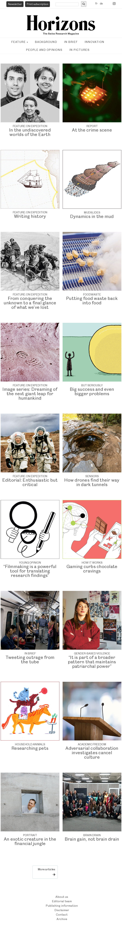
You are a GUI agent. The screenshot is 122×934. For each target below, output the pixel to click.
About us (61, 896)
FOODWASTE (92, 294)
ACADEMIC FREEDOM (92, 744)
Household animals (30, 744)
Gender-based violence (92, 653)
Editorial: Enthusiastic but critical (30, 482)
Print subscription (37, 4)
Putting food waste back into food (92, 300)
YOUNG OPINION (30, 562)
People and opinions (44, 49)
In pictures (79, 49)
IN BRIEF (30, 653)
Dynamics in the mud (92, 216)
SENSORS (92, 476)
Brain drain (92, 835)
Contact (62, 914)
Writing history (30, 216)
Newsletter (15, 4)
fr (96, 3)
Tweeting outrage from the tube (30, 659)
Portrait (30, 835)
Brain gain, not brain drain (92, 839)
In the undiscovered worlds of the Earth (30, 132)
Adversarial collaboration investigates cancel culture (91, 753)
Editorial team (62, 901)
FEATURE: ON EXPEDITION (30, 126)
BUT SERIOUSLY (92, 385)
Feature (19, 42)
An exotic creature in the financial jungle (30, 841)
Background (46, 42)
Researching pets (30, 748)
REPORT (92, 126)
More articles (46, 869)
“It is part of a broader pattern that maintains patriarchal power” (92, 662)
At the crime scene (92, 130)
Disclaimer (61, 910)
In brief (71, 42)
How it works (92, 562)
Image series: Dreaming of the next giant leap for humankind (30, 394)
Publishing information (62, 905)
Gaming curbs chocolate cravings (92, 569)
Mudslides (92, 212)
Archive (62, 919)
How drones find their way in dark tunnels (91, 482)
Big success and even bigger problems (92, 391)
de (101, 3)
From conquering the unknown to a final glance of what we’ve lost (30, 303)
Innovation (95, 42)
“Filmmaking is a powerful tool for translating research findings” (29, 571)
